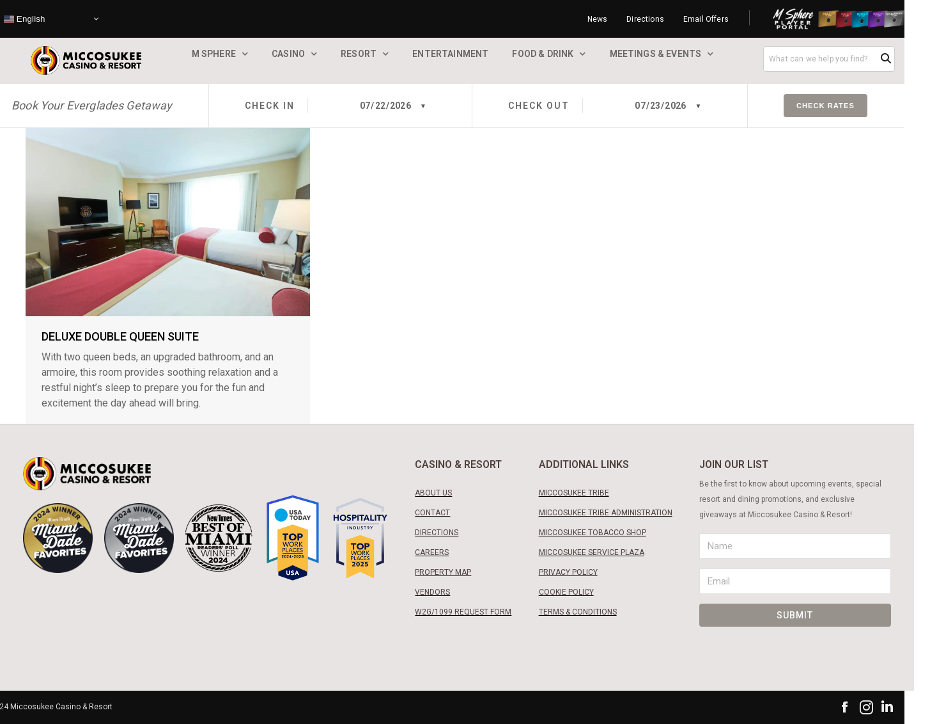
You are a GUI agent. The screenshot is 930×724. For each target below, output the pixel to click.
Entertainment (450, 54)
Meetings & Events (656, 54)
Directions (645, 19)
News (597, 19)
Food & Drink (542, 54)
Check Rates (825, 105)
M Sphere (214, 54)
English (24, 18)
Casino (288, 54)
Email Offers (706, 19)
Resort (358, 54)
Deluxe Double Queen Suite (120, 336)
